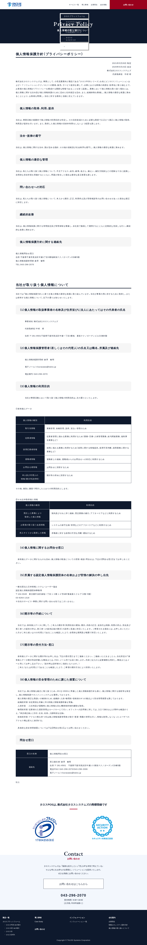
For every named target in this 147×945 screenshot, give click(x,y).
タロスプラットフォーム (11, 921)
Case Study (39, 921)
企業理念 (112, 921)
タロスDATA (10, 934)
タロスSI (9, 931)
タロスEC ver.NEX (12, 928)
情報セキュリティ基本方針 (118, 925)
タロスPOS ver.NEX (13, 925)
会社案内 (112, 917)
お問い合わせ (128, 4)
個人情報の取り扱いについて (119, 928)
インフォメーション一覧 (78, 921)
